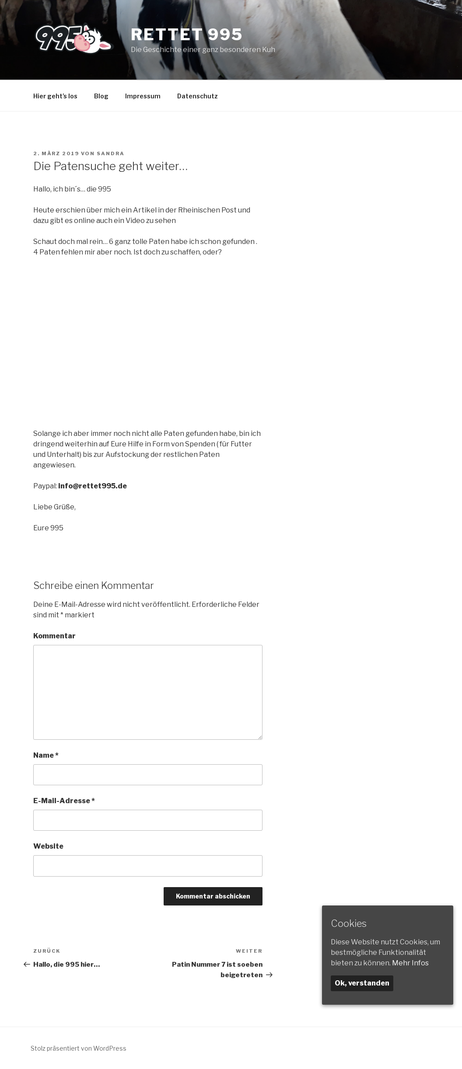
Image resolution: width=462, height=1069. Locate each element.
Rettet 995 (187, 34)
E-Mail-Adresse (64, 801)
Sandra (111, 153)
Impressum (143, 96)
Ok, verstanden (362, 983)
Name (46, 755)
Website (48, 846)
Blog (101, 96)
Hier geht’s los (55, 96)
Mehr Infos (410, 963)
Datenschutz (197, 96)
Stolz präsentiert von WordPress (78, 1048)
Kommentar (54, 636)
